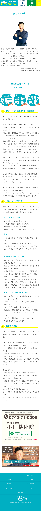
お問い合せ (20, 492)
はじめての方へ (31, 475)
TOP (10, 475)
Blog (31, 488)
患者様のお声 (30, 483)
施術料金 (10, 479)
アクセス (31, 479)
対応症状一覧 (10, 483)
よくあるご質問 (10, 488)
